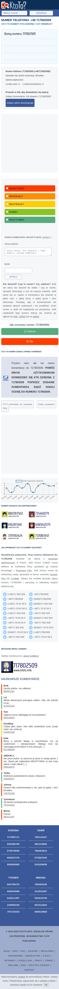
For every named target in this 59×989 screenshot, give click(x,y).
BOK (23, 966)
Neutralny (15, 204)
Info (15, 952)
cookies (21, 976)
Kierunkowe (15, 957)
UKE (15, 317)
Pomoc (49, 961)
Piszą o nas (25, 961)
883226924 (9, 718)
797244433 (9, 806)
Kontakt (30, 971)
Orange (53, 575)
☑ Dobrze (30, 332)
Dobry (12, 212)
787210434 (13, 912)
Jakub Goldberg (31, 657)
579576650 (13, 851)
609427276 (13, 858)
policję (36, 317)
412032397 (41, 892)
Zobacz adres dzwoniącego (20, 103)
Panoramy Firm (24, 571)
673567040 (41, 858)
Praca (38, 961)
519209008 (41, 865)
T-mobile (15, 579)
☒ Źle (29, 342)
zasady (46, 237)
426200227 (9, 779)
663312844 (41, 906)
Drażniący (14, 196)
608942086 (13, 892)
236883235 (13, 906)
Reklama (13, 966)
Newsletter (33, 957)
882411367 (9, 817)
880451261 (9, 692)
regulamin (11, 244)
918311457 (13, 899)
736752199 (9, 794)
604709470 (13, 885)
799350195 (41, 885)
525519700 (41, 899)
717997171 (13, 838)
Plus (3, 579)
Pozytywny (15, 220)
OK (46, 985)
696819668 (41, 912)
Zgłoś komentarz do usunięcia (17, 405)
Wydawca (10, 961)
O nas (46, 957)
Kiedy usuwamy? (46, 405)
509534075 (9, 768)
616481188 (9, 733)
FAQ (5, 409)
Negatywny (15, 188)
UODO (22, 317)
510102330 (9, 707)
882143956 (41, 845)
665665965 (13, 865)
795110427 (41, 838)
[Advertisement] (29, 143)
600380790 (13, 845)
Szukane (33, 952)
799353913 (41, 851)
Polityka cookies (39, 966)
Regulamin (47, 952)
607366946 (9, 750)
